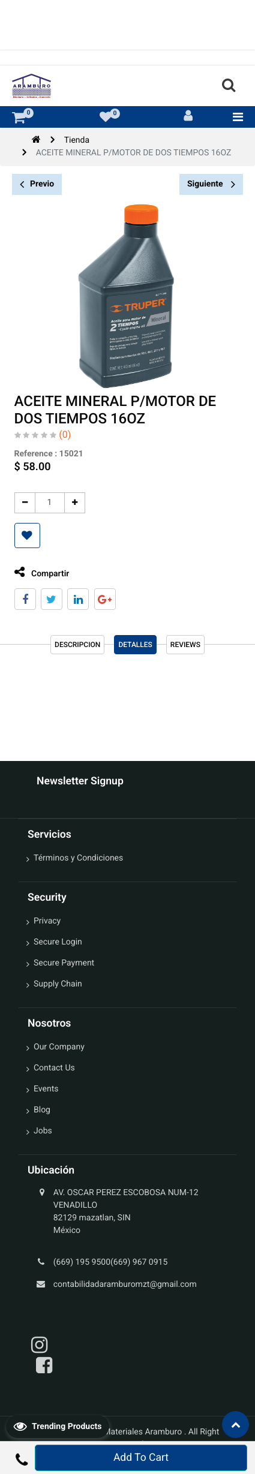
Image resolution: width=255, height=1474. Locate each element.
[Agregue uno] (71, 502)
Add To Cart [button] (141, 1458)
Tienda (76, 140)
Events (46, 1089)
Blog (42, 1110)
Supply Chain (58, 984)
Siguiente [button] (211, 184)
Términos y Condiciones (78, 858)
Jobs (43, 1131)
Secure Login (58, 942)
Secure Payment (64, 963)
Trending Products (57, 1426)
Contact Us (54, 1068)
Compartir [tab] (39, 572)
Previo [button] (37, 184)
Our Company (59, 1047)
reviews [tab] (185, 644)
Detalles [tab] (135, 644)
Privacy (47, 921)
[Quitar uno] (21, 502)
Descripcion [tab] (77, 644)
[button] (24, 535)
